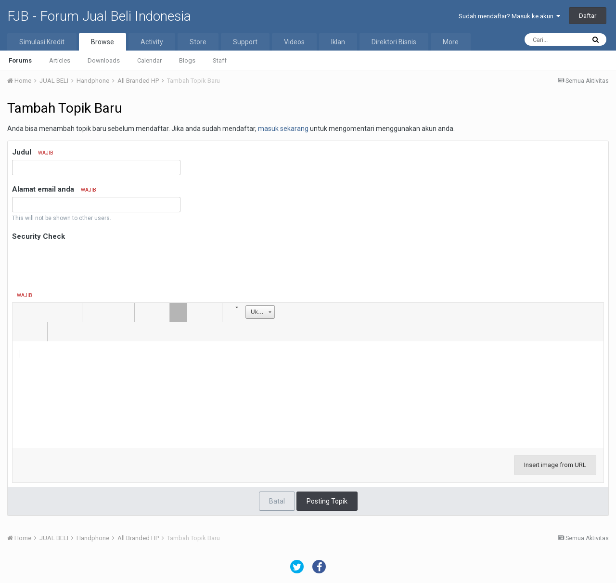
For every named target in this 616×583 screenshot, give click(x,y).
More (451, 42)
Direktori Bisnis (394, 42)
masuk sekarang (283, 128)
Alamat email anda (54, 189)
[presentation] (85, 262)
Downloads (104, 60)
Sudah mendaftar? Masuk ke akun (509, 16)
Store (198, 42)
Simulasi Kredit (41, 42)
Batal (277, 501)
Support (245, 42)
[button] (21, 312)
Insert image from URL (555, 464)
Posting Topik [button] (327, 501)
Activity (152, 42)
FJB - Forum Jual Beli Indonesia (99, 16)
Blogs (187, 60)
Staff (220, 60)
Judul (32, 152)
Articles (59, 60)
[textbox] (308, 389)
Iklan (338, 42)
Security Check (38, 236)
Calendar (149, 60)
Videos (294, 42)
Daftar (587, 15)
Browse (102, 42)
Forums (20, 60)
